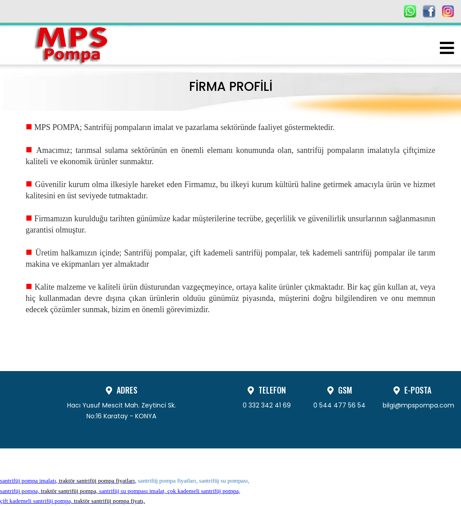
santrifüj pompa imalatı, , (68, 480)
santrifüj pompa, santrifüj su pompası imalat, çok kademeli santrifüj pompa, (120, 491)
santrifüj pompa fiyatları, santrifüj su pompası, (193, 480)
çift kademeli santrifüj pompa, (72, 500)
